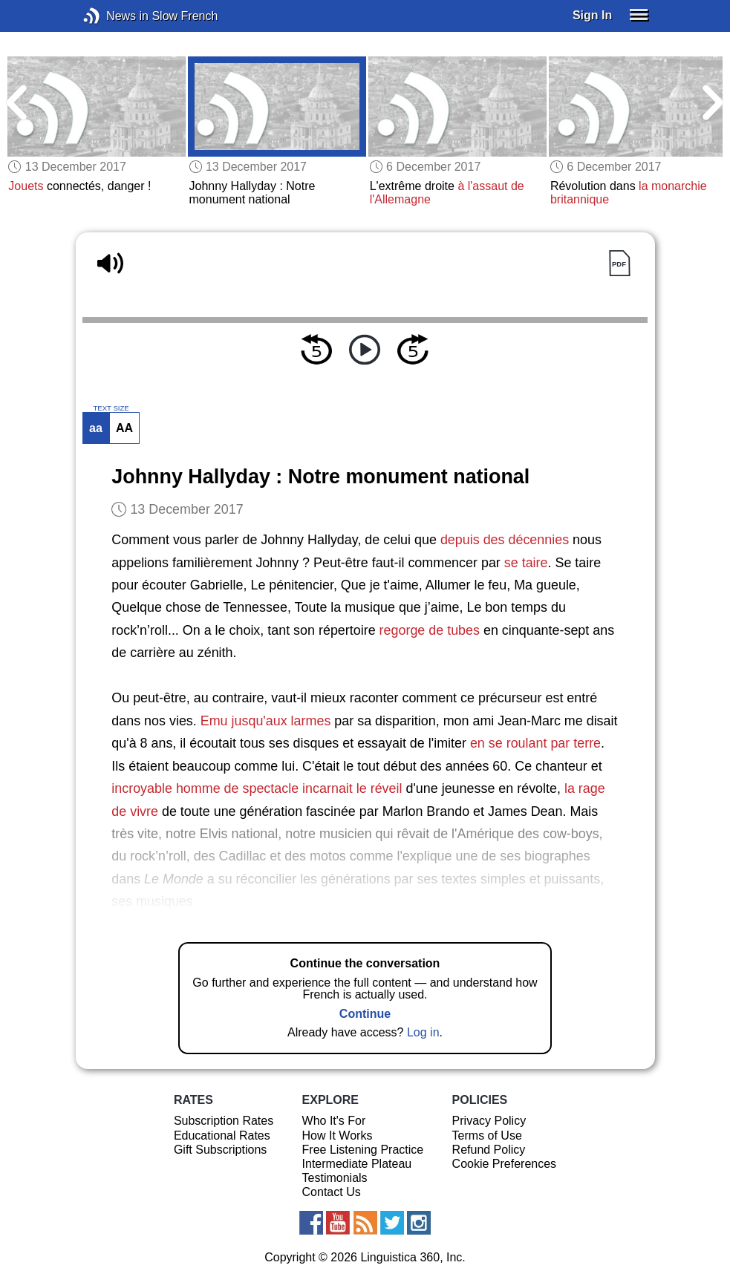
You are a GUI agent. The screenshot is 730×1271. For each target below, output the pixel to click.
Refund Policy (489, 1149)
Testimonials (335, 1178)
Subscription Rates (223, 1120)
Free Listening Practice (363, 1149)
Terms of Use (487, 1135)
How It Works (337, 1135)
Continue (365, 1013)
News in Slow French (114, 16)
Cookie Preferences (504, 1163)
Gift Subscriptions (220, 1149)
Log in (423, 1032)
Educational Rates (222, 1135)
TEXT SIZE (110, 408)
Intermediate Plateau (357, 1163)
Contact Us (331, 1192)
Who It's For (334, 1120)
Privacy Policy (489, 1120)
